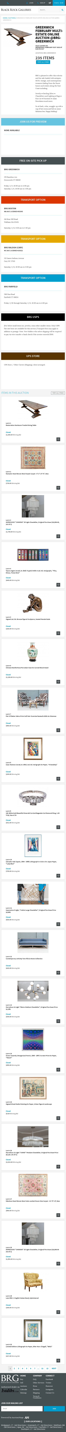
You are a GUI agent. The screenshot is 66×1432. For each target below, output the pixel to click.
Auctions (23, 1386)
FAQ (34, 1379)
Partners (36, 1389)
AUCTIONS (11, 18)
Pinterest (49, 1386)
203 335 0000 (8, 3)
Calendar (23, 1389)
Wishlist (58, 439)
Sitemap (23, 1393)
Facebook (49, 1379)
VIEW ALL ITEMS (43, 62)
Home (5, 18)
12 (47, 1368)
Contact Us (50, 1393)
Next (54, 1368)
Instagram (49, 1389)
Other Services (38, 1383)
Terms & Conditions (37, 1397)
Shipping (36, 1393)
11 (42, 1368)
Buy (21, 1379)
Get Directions (20, 1425)
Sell (21, 1383)
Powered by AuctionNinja (12, 1417)
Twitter (48, 1383)
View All (58, 393)
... (38, 1368)
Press (35, 1386)
